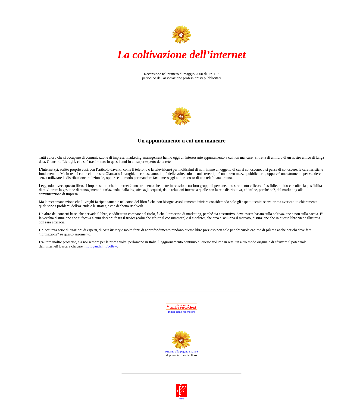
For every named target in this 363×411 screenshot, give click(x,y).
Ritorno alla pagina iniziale (181, 351)
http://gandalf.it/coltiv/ (100, 246)
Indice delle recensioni (181, 311)
